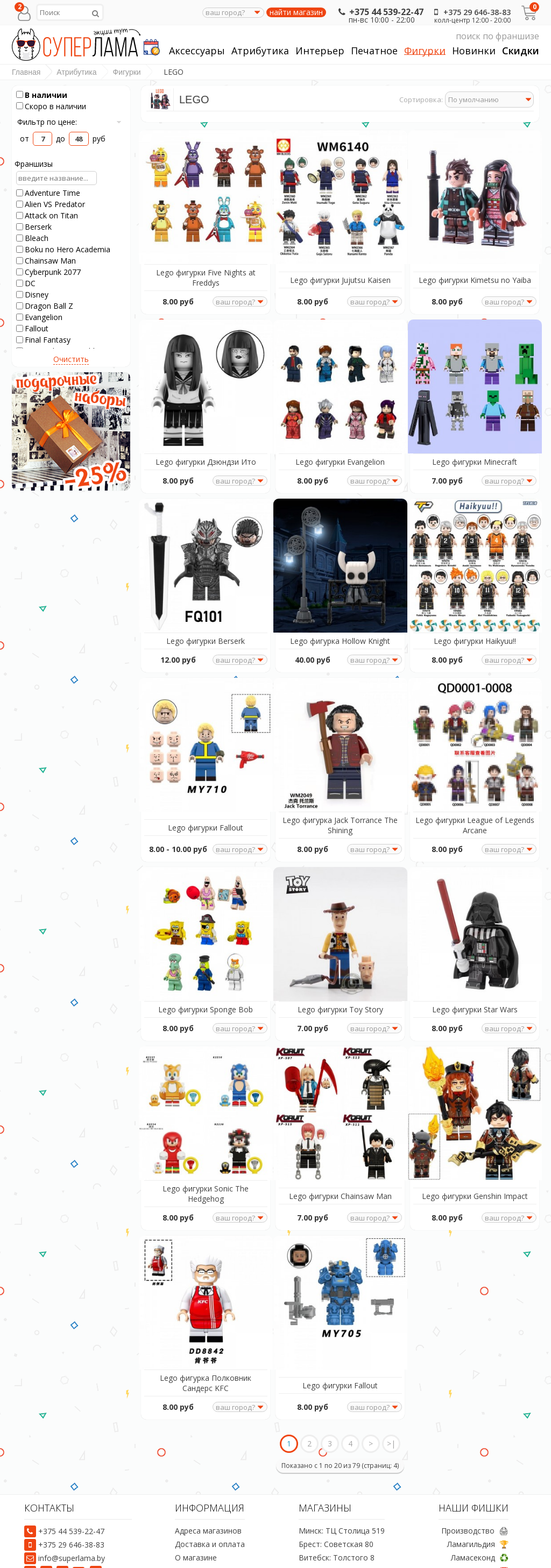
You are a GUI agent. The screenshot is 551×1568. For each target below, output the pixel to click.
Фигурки (425, 51)
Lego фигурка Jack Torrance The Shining (340, 806)
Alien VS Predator (55, 204)
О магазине (196, 1524)
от (25, 138)
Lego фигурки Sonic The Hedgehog (206, 1164)
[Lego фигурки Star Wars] (474, 911)
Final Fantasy (47, 340)
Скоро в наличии (55, 106)
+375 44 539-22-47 (379, 12)
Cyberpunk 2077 (53, 272)
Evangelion (43, 317)
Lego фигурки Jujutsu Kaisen (340, 275)
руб (108, 138)
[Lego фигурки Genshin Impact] (474, 1086)
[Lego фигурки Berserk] (205, 553)
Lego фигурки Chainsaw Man (340, 1167)
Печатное (374, 51)
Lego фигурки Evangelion (340, 452)
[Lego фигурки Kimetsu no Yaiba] (474, 194)
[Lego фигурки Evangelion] (340, 378)
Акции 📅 (491, 1537)
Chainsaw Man (50, 261)
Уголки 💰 (489, 1550)
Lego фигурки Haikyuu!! (475, 626)
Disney (36, 294)
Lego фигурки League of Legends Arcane (474, 806)
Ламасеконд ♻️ (479, 1524)
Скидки (520, 51)
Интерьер (319, 51)
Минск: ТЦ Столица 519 (342, 1497)
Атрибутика (260, 51)
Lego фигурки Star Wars (475, 985)
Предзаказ (194, 1537)
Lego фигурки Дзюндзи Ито (206, 452)
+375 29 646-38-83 (470, 12)
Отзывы (189, 1550)
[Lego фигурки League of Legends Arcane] (474, 727)
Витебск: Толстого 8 (337, 1524)
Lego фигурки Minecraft (474, 452)
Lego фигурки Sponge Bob (205, 985)
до (65, 138)
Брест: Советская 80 (336, 1510)
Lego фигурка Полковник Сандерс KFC (205, 1349)
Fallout (36, 328)
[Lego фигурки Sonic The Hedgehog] (205, 1086)
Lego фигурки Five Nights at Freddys (206, 272)
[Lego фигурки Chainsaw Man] (340, 1086)
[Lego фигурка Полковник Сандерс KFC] (205, 1270)
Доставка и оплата (210, 1510)
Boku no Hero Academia (67, 249)
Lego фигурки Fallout (205, 808)
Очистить (71, 359)
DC (30, 283)
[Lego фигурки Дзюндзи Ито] (205, 378)
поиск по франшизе (438, 36)
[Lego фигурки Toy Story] (340, 911)
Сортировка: (421, 99)
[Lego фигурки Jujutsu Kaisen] (340, 194)
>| (391, 1409)
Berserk (38, 227)
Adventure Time (52, 193)
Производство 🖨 (474, 1497)
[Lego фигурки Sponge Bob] (205, 911)
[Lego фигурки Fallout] (205, 727)
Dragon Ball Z (49, 306)
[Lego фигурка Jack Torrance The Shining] (340, 727)
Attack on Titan (51, 215)
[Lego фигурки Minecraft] (474, 378)
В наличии (46, 95)
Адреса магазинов (208, 1497)
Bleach (36, 238)
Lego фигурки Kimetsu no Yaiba (475, 275)
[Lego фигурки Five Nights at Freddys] (205, 194)
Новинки (474, 51)
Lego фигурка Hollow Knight (340, 626)
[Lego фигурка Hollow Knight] (340, 553)
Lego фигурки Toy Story (340, 985)
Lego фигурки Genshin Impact (475, 1167)
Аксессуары (197, 51)
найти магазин (296, 12)
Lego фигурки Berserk (205, 626)
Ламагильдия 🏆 (477, 1510)
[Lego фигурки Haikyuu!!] (474, 553)
